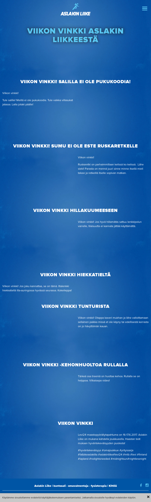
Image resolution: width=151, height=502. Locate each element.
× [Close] (148, 497)
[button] (144, 8)
